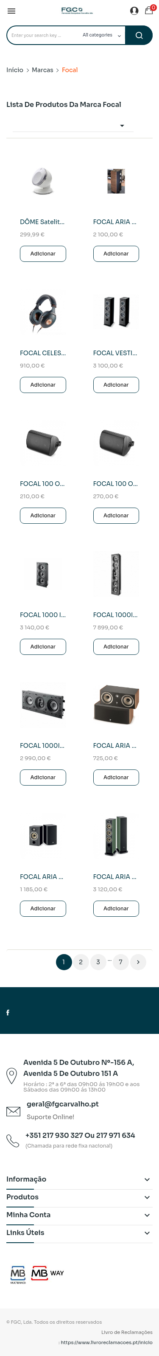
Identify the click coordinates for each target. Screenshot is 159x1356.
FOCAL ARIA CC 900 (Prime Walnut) (116, 746)
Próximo (138, 962)
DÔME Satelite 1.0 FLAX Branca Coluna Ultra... (43, 222)
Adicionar (43, 253)
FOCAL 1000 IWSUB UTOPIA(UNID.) (43, 615)
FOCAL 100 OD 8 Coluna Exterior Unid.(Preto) (116, 484)
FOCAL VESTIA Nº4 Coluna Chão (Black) (116, 353)
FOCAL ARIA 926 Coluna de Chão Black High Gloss (116, 222)
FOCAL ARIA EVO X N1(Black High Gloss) (43, 877)
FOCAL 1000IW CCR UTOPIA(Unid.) (116, 615)
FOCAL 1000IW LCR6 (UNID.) (43, 746)
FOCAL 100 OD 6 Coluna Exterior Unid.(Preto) (43, 484)
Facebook (7, 1012)
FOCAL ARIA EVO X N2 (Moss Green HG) (116, 877)
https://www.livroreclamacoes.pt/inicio (107, 1342)
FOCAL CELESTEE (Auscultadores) (43, 353)
